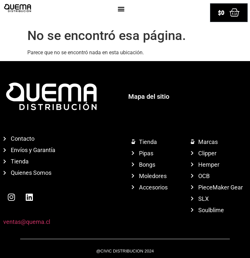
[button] (121, 8)
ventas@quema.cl (26, 221)
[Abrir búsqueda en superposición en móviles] (232, 12)
